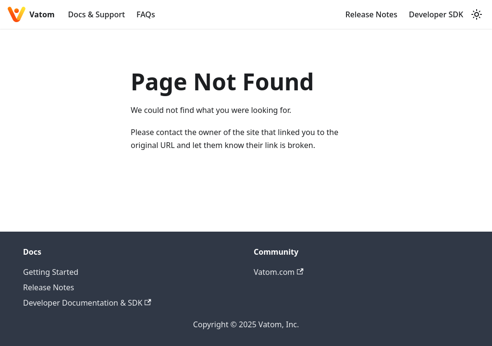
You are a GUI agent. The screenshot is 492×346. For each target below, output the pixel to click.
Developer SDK (436, 14)
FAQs (145, 14)
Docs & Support (96, 14)
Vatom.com (279, 272)
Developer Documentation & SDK (87, 302)
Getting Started (50, 272)
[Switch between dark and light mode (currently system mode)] (476, 14)
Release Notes (371, 14)
